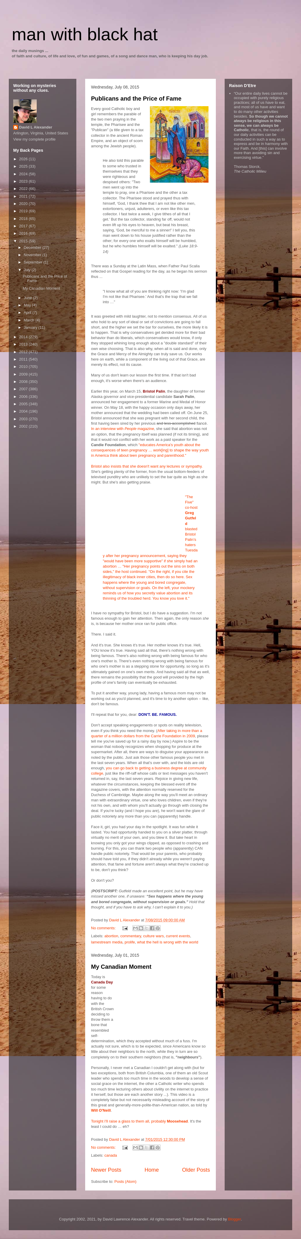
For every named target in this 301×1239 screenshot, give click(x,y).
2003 (24, 419)
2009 (24, 374)
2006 (24, 396)
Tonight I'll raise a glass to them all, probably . (140, 1121)
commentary (130, 936)
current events (178, 936)
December (33, 247)
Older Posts (196, 1170)
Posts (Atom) (126, 1181)
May (28, 305)
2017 (24, 226)
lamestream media (106, 942)
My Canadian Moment (121, 966)
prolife (130, 942)
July (28, 270)
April (28, 312)
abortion (111, 936)
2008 (24, 381)
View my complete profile (34, 139)
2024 (24, 174)
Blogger (234, 1219)
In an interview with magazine (122, 428)
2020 (24, 203)
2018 (24, 218)
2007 (24, 389)
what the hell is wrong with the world (167, 942)
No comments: (104, 928)
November (33, 255)
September (33, 262)
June (28, 298)
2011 (24, 359)
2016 (24, 233)
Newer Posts (106, 1170)
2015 (24, 241)
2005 (24, 404)
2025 (24, 166)
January (31, 327)
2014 (24, 337)
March (30, 320)
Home (151, 1170)
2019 (24, 211)
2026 (24, 159)
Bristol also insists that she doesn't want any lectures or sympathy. (147, 466)
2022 (24, 188)
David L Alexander (35, 127)
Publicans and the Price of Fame (136, 98)
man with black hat (85, 34)
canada (111, 1155)
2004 (24, 411)
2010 (24, 366)
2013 (24, 344)
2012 (24, 352)
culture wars (153, 936)
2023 (24, 181)
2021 (24, 196)
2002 (24, 426)
